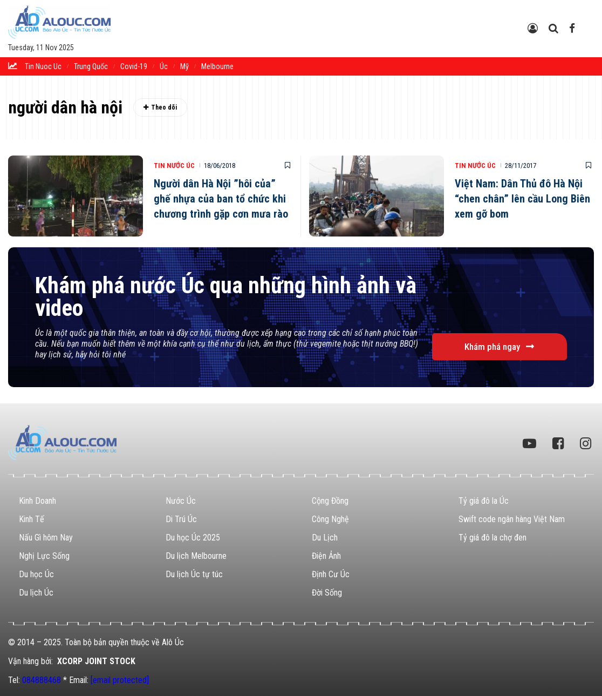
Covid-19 (133, 66)
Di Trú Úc (181, 519)
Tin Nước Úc (174, 165)
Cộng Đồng (330, 501)
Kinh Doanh (37, 501)
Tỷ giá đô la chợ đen (492, 537)
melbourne (217, 66)
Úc (164, 66)
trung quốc (91, 66)
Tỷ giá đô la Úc (484, 501)
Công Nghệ (330, 519)
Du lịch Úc (36, 592)
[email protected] (120, 680)
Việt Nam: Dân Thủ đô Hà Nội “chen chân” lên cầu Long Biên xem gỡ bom (522, 198)
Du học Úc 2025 (193, 537)
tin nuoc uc (43, 66)
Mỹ (184, 66)
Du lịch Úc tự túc (194, 574)
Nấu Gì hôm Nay (46, 537)
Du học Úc (36, 574)
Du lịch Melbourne (196, 556)
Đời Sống (327, 592)
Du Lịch (325, 537)
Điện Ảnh (326, 556)
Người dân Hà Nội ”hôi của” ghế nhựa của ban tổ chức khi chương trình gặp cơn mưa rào (221, 198)
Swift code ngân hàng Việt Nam (512, 519)
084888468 (41, 680)
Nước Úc (181, 501)
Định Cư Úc (331, 574)
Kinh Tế (31, 519)
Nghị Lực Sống (44, 556)
